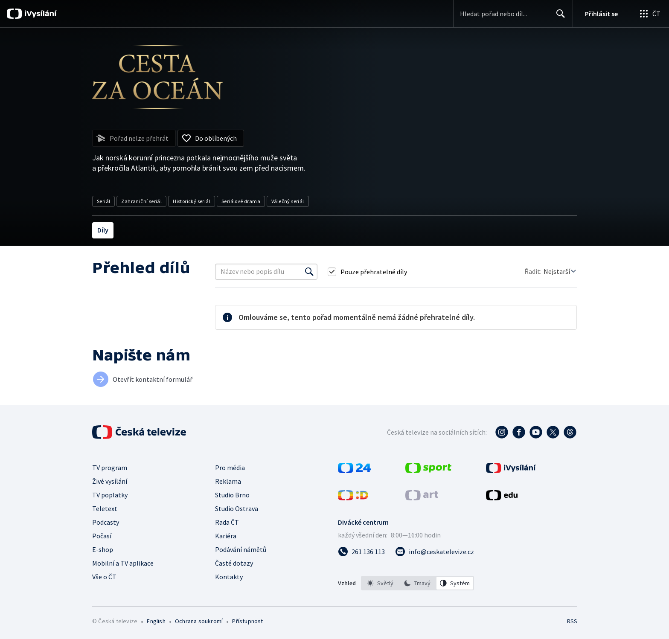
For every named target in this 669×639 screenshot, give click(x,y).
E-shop (102, 549)
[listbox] (417, 583)
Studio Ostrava (236, 508)
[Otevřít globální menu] (649, 13)
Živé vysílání (109, 481)
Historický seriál (191, 201)
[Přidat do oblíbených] (210, 138)
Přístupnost (247, 621)
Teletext (104, 508)
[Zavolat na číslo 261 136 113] (361, 551)
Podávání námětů (240, 549)
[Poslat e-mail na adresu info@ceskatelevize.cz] (434, 551)
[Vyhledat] (309, 271)
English (156, 621)
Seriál (103, 201)
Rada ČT (227, 522)
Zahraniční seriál (141, 201)
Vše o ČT (104, 576)
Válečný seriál (287, 201)
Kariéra (225, 536)
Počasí (101, 536)
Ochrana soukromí (199, 621)
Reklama (228, 481)
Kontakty (229, 576)
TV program (109, 467)
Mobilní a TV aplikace (123, 563)
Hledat (558, 17)
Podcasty (105, 522)
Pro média (230, 467)
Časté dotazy (234, 563)
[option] (380, 583)
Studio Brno (232, 495)
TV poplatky (110, 495)
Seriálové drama (240, 201)
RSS (572, 621)
